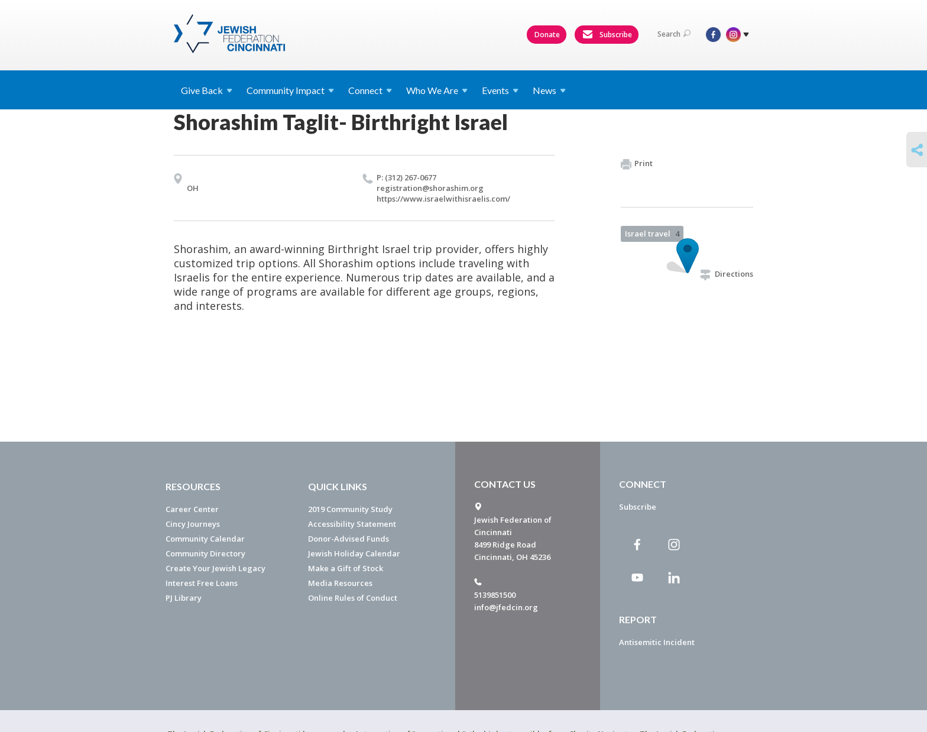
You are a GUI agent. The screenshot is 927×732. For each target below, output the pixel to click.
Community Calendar (205, 538)
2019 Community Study (350, 509)
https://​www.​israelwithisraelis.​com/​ (443, 198)
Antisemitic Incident (657, 642)
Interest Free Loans (202, 583)
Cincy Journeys (193, 524)
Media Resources (340, 583)
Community (290, 90)
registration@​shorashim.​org (430, 188)
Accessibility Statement (352, 524)
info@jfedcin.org (506, 607)
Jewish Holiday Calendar (354, 553)
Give (206, 90)
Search (674, 34)
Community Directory (205, 553)
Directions (726, 273)
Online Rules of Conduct (352, 597)
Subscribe (607, 35)
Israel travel (652, 233)
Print (637, 164)
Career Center (192, 509)
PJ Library (184, 597)
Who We (437, 90)
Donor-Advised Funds (348, 538)
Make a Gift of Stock (345, 568)
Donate (547, 35)
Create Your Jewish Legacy (215, 568)
